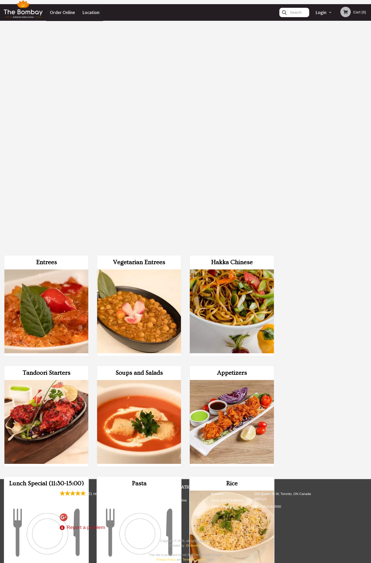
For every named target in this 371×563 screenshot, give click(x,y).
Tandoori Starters (46, 146)
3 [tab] (320, 145)
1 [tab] (305, 145)
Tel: (267, 506)
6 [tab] (344, 145)
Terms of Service (194, 559)
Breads (46, 367)
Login (321, 12)
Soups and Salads (139, 146)
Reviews (217, 494)
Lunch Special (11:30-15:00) (46, 257)
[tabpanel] (324, 112)
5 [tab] (336, 145)
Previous (282, 111)
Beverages (232, 367)
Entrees (46, 35)
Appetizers (232, 146)
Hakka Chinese (232, 35)
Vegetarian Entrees (139, 35)
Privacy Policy (221, 506)
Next (367, 111)
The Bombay (73, 487)
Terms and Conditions (227, 500)
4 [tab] (328, 145)
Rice (232, 257)
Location (91, 12)
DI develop (193, 545)
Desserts (139, 367)
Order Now (325, 32)
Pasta (139, 257)
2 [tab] (313, 145)
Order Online (62, 12)
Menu (172, 494)
